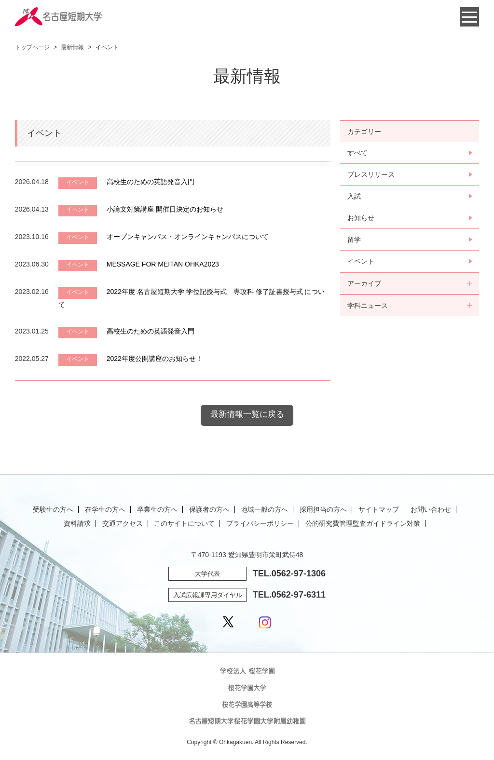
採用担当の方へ (323, 509)
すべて (357, 153)
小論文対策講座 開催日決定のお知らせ (165, 209)
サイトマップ (378, 509)
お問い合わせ (431, 509)
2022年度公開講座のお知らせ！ (155, 358)
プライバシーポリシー (260, 523)
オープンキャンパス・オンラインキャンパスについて (188, 236)
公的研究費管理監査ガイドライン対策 (362, 523)
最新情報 (72, 47)
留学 (354, 239)
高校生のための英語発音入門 (150, 182)
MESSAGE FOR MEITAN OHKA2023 (163, 264)
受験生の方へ (53, 509)
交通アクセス (122, 523)
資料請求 (77, 523)
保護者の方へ (209, 509)
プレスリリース (371, 174)
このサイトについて (184, 523)
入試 (354, 196)
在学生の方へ (105, 509)
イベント (360, 261)
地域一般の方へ (264, 509)
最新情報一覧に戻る (247, 414)
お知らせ (360, 218)
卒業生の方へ (157, 509)
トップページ (32, 47)
